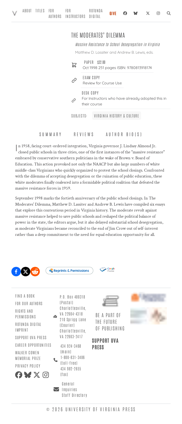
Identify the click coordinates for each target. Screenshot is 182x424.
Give (113, 13)
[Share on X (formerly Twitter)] (25, 271)
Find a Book (25, 295)
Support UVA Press (30, 337)
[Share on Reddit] (35, 271)
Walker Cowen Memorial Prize (28, 355)
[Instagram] (158, 13)
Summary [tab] (50, 134)
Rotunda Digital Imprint (28, 327)
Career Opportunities (33, 344)
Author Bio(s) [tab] (124, 134)
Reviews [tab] (84, 134)
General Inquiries (69, 386)
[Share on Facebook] (16, 271)
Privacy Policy (27, 365)
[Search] (169, 13)
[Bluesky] (136, 13)
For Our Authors (29, 303)
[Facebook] (125, 13)
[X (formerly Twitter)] (148, 13)
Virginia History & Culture (116, 115)
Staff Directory (74, 395)
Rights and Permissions (25, 313)
